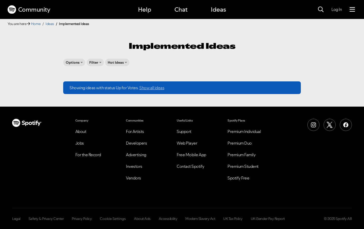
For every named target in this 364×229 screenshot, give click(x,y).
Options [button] (73, 62)
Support (184, 131)
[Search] (320, 9)
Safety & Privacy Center (46, 218)
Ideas (218, 9)
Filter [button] (93, 62)
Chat (181, 9)
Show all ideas (151, 87)
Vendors (133, 178)
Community (29, 9)
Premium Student (243, 166)
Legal (16, 218)
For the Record (88, 154)
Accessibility (168, 218)
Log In (336, 9)
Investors (134, 166)
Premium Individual (244, 131)
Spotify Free (238, 178)
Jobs (79, 143)
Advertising (136, 154)
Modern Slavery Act (200, 218)
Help (144, 9)
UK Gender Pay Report (268, 218)
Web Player (187, 143)
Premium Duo (240, 143)
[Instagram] (313, 125)
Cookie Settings (113, 218)
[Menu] (352, 9)
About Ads (142, 218)
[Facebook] (346, 125)
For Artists (135, 131)
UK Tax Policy (233, 218)
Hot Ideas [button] (116, 62)
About (80, 131)
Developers (136, 143)
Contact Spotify (190, 166)
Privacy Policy (82, 218)
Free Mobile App (191, 154)
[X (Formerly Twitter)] (330, 125)
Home (36, 23)
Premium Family (242, 154)
